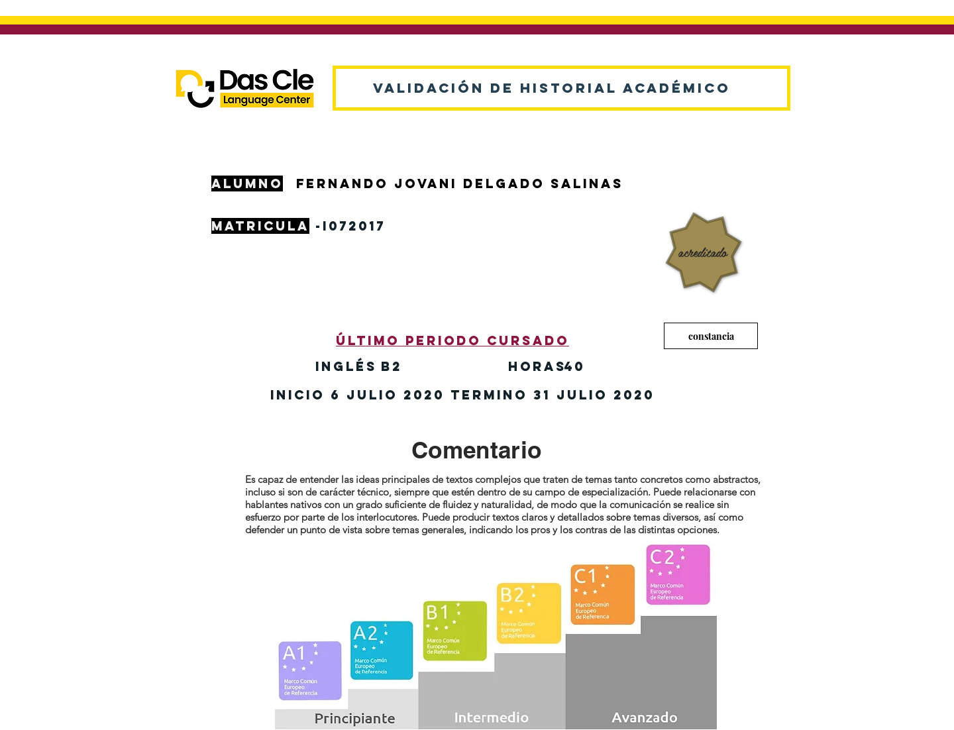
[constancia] (711, 336)
